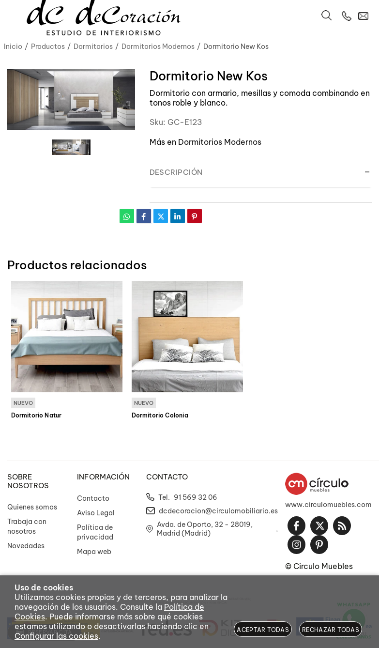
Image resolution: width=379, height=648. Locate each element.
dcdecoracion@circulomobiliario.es (218, 511)
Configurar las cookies (56, 636)
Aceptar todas (263, 629)
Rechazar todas (330, 629)
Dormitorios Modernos (219, 142)
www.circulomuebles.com (328, 504)
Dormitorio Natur (36, 415)
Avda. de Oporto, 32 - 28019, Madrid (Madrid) (205, 529)
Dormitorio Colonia (160, 415)
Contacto (93, 498)
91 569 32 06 (195, 497)
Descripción (176, 172)
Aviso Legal (96, 513)
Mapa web (94, 551)
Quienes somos (32, 507)
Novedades (26, 545)
